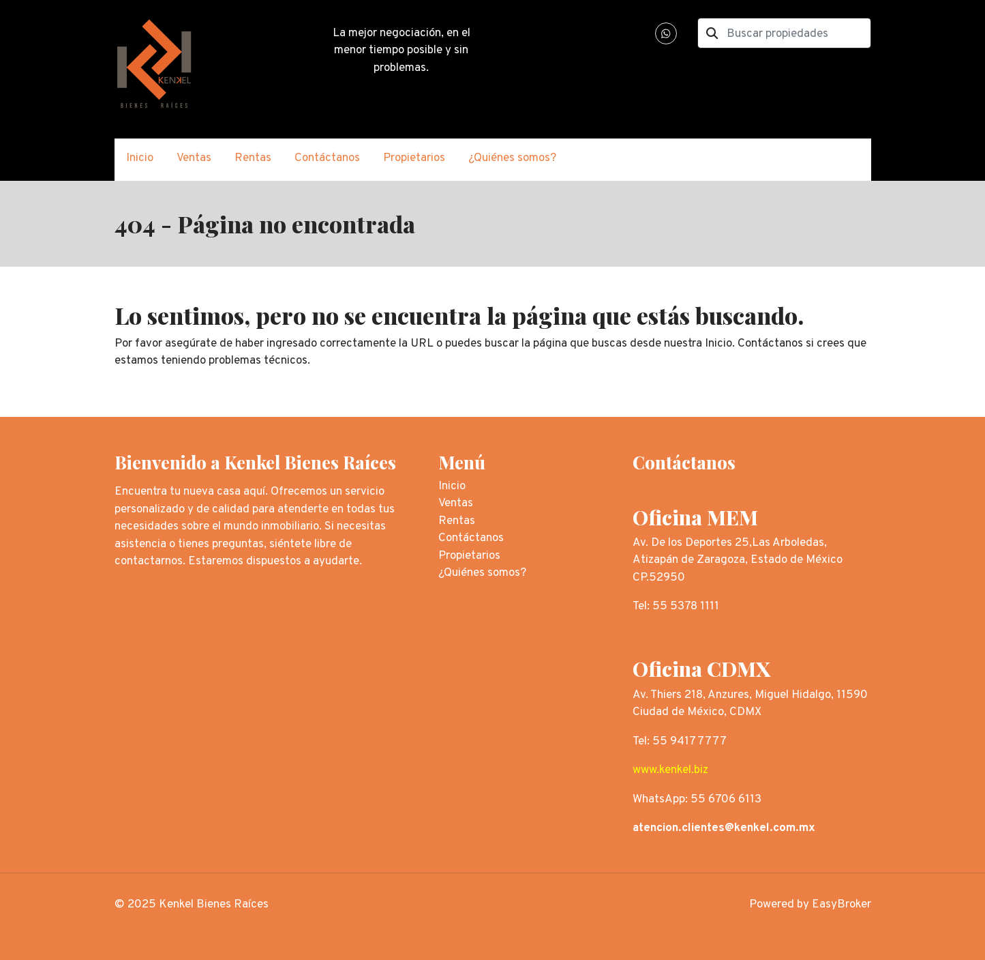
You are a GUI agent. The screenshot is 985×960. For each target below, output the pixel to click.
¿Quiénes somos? (512, 158)
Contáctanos (327, 158)
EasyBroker (841, 904)
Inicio (139, 158)
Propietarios (414, 158)
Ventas (194, 158)
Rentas (252, 158)
